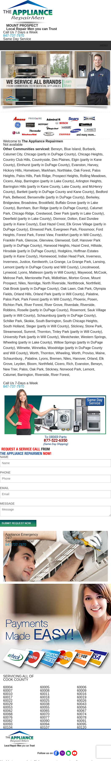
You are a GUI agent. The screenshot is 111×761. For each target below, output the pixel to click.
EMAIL (4, 488)
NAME (4, 457)
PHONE (5, 472)
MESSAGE (7, 503)
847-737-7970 (13, 35)
